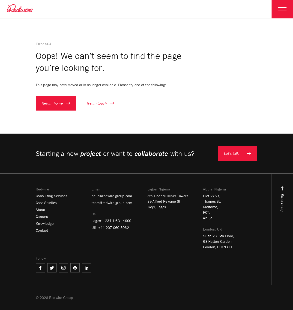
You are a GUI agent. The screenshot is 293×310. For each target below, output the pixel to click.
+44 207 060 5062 (113, 227)
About (40, 209)
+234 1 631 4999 (117, 220)
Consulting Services (51, 195)
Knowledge (45, 223)
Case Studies (46, 202)
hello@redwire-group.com (112, 195)
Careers (42, 216)
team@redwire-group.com (112, 202)
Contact (42, 230)
